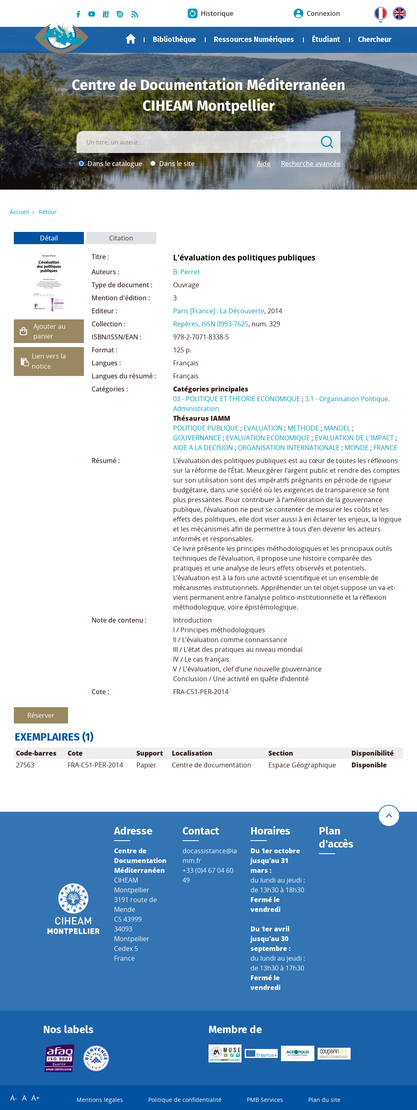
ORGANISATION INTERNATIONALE (289, 447)
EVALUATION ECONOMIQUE (268, 437)
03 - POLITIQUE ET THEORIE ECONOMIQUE (236, 398)
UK (397, 11)
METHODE (303, 428)
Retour (48, 212)
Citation (121, 238)
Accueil (131, 39)
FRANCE (385, 447)
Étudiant (326, 39)
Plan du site (324, 1099)
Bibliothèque (174, 39)
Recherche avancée (310, 163)
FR (378, 11)
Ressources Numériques (254, 39)
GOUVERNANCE (197, 437)
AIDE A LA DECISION (203, 447)
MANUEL (337, 428)
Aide (263, 163)
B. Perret (186, 271)
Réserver (41, 715)
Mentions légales (100, 1099)
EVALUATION (263, 428)
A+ (35, 1098)
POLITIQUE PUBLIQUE (206, 428)
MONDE (357, 447)
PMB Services (265, 1099)
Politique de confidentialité (185, 1099)
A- (13, 1098)
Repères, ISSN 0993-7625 (210, 323)
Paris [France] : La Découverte (218, 310)
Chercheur (374, 39)
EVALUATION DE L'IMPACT (354, 437)
